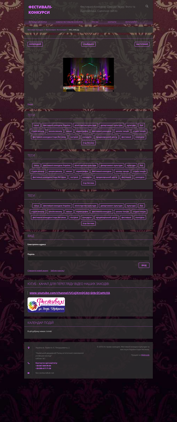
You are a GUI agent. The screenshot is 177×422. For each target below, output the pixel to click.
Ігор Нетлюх (88, 143)
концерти (87, 137)
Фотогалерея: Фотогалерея (56, 30)
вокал (69, 131)
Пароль (31, 255)
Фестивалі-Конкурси (38, 22)
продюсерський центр (106, 137)
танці (36, 126)
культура (131, 126)
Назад (30, 104)
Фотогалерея (131, 22)
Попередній (35, 45)
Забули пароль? (57, 271)
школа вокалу (55, 131)
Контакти (112, 22)
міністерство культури (85, 126)
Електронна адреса (37, 245)
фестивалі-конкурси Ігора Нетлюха (49, 137)
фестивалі (126, 137)
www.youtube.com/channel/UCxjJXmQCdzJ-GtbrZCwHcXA (70, 293)
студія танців (139, 131)
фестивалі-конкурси (101, 131)
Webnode (145, 355)
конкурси (139, 137)
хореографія (82, 131)
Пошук (147, 7)
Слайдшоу (88, 45)
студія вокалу (37, 131)
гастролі (74, 137)
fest (141, 126)
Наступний (142, 45)
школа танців (122, 131)
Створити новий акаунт (38, 271)
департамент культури (112, 126)
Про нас (95, 22)
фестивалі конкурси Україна (56, 126)
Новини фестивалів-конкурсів (69, 22)
